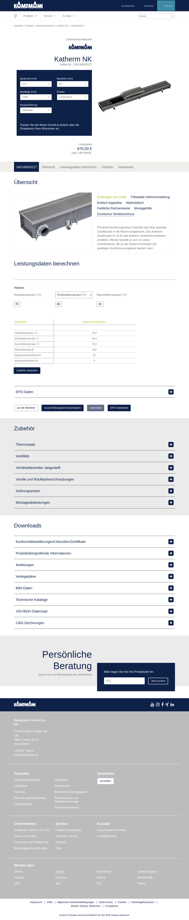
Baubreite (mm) (28, 78)
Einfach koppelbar (109, 203)
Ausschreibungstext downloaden (72, 408)
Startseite (18, 26)
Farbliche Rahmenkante (113, 208)
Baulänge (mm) (28, 91)
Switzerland (104, 872)
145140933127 (26, 167)
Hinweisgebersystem (142, 903)
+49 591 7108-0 (24, 751)
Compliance (111, 906)
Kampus (61, 843)
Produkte (29, 26)
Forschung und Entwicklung (31, 843)
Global (18, 872)
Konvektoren (62, 786)
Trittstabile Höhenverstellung (150, 197)
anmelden (108, 782)
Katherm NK (62, 26)
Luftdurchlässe (23, 805)
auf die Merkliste (29, 408)
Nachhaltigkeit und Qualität (30, 849)
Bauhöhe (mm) (65, 78)
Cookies (122, 903)
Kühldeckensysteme (66, 808)
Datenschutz (106, 903)
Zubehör (107, 167)
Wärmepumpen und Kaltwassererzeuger (66, 801)
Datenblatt (110, 408)
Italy (57, 884)
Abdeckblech (135, 203)
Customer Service (67, 837)
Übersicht (48, 167)
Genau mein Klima (25, 837)
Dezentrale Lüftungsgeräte (70, 793)
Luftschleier (61, 780)
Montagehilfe (143, 208)
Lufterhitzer (21, 786)
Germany (61, 878)
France (142, 884)
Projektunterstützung (68, 831)
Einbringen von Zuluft (112, 197)
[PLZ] (130, 675)
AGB (49, 903)
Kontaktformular (107, 837)
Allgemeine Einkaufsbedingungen (75, 903)
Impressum (36, 903)
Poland (101, 878)
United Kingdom (148, 872)
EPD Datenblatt (139, 408)
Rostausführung (28, 105)
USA (17, 884)
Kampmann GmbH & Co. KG (32, 831)
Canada (19, 878)
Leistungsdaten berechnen (78, 167)
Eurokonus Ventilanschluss (115, 214)
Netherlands (145, 878)
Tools (59, 849)
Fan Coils (20, 793)
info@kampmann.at (26, 755)
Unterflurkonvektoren (45, 26)
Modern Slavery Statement (85, 906)
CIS (99, 884)
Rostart (61, 91)
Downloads (125, 167)
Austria (59, 872)
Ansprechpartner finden (111, 831)
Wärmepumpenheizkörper (30, 799)
